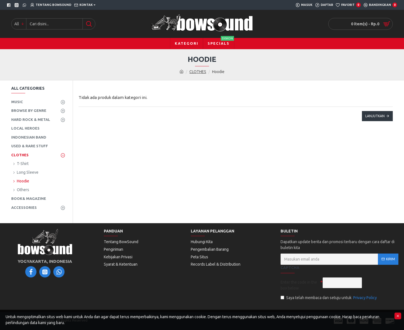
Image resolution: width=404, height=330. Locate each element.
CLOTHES (197, 71)
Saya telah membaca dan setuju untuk (329, 298)
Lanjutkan (375, 116)
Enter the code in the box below (299, 285)
